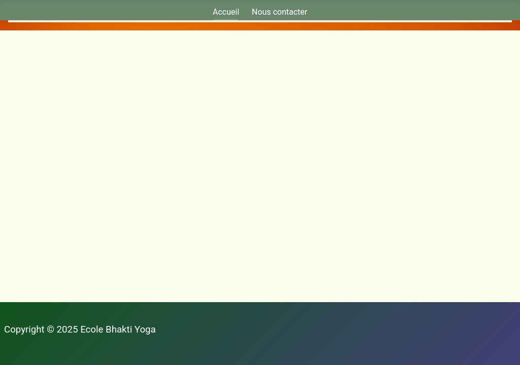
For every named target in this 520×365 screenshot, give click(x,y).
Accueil (226, 12)
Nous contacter (279, 12)
